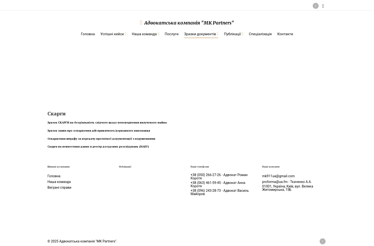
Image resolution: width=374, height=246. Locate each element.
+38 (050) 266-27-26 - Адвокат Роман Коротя (219, 176)
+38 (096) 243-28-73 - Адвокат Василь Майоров (220, 192)
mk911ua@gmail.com (278, 176)
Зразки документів (93, 67)
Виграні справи (59, 187)
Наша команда (59, 182)
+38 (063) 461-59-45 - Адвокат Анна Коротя (218, 184)
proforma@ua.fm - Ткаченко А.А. (287, 181)
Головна (53, 176)
